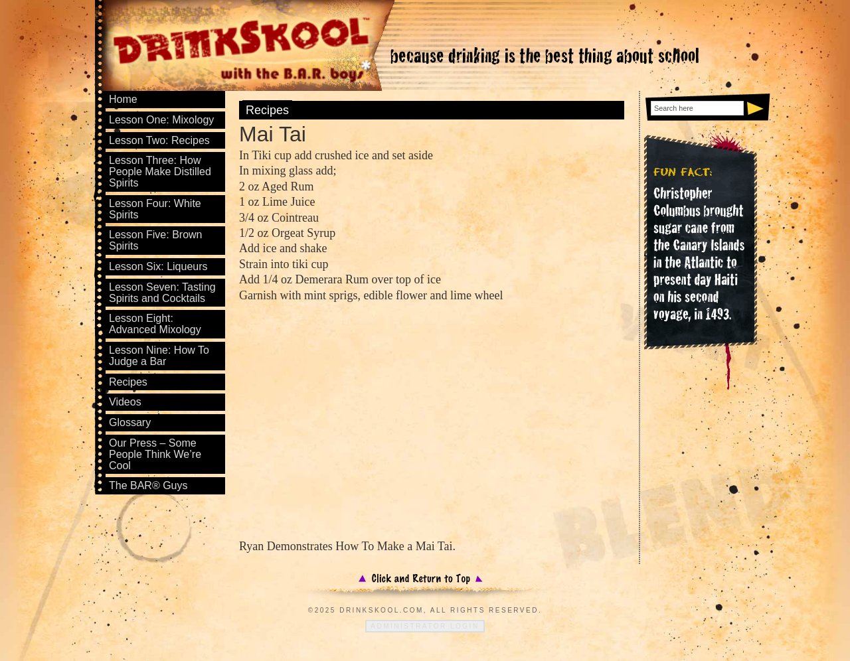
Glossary (130, 422)
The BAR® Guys (148, 485)
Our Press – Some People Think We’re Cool (155, 454)
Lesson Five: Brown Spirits (156, 240)
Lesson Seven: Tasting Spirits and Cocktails (162, 292)
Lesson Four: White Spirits (155, 209)
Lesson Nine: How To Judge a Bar (159, 355)
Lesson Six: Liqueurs (158, 266)
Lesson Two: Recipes (159, 140)
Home (123, 99)
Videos (125, 401)
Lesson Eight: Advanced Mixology (155, 324)
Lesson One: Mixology (161, 119)
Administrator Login (425, 626)
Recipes (267, 110)
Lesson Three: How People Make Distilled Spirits (160, 171)
